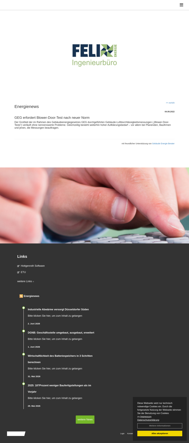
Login (122, 434)
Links (22, 256)
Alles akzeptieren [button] (160, 433)
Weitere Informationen (159, 426)
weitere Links (25, 281)
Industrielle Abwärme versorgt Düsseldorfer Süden (58, 309)
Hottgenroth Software (31, 265)
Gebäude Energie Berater (163, 143)
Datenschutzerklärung (148, 420)
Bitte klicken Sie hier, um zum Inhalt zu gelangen (55, 315)
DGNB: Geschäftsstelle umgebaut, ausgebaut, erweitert (61, 332)
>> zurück (170, 103)
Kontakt (130, 434)
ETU (21, 272)
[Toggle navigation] (181, 8)
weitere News (85, 419)
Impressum (145, 416)
